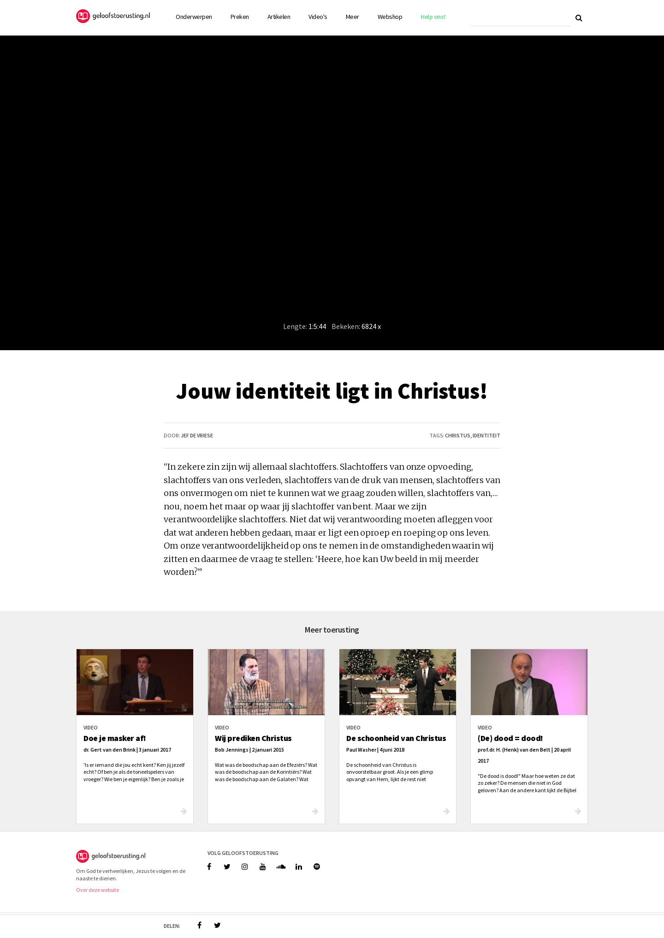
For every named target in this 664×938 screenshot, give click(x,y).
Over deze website (97, 889)
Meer (352, 16)
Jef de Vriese (197, 435)
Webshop (390, 16)
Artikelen (278, 16)
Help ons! (433, 16)
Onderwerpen (194, 16)
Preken (240, 16)
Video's (317, 16)
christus (457, 435)
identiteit (486, 435)
